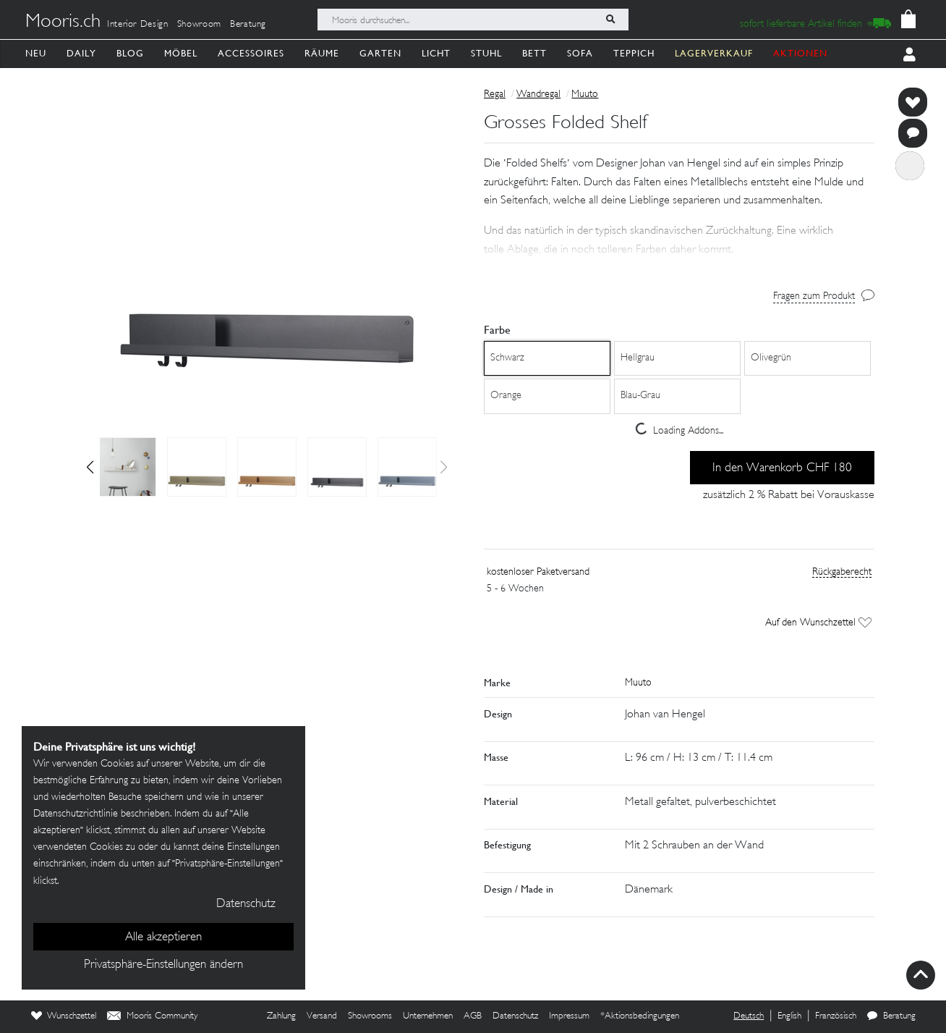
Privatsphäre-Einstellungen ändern (163, 965)
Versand (322, 1016)
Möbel (180, 53)
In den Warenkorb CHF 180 (782, 468)
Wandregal (538, 94)
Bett (534, 53)
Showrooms (370, 1016)
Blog (130, 53)
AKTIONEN (800, 53)
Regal (495, 94)
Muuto (584, 94)
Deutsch (748, 1016)
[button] (90, 467)
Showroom (199, 24)
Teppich (634, 53)
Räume (321, 53)
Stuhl (486, 53)
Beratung (248, 24)
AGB (473, 1016)
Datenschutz (515, 1016)
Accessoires (251, 53)
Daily (81, 53)
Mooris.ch (63, 22)
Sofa (580, 53)
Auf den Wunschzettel (818, 623)
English (789, 1016)
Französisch (835, 1016)
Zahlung (281, 1016)
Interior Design (138, 24)
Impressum (569, 1016)
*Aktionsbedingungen (639, 1016)
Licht (436, 53)
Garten (380, 53)
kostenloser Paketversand (538, 572)
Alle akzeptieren (163, 937)
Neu (35, 53)
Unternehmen (428, 1016)
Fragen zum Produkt (814, 296)
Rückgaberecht (842, 572)
